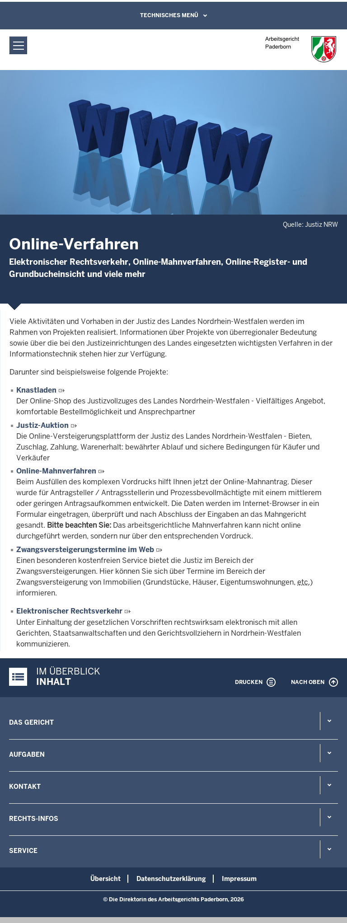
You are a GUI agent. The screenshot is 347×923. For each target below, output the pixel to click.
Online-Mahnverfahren (57, 471)
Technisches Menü (169, 15)
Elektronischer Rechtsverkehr (69, 611)
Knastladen (37, 390)
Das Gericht (31, 722)
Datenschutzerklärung (171, 879)
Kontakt (25, 786)
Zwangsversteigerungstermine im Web (86, 549)
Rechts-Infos (33, 819)
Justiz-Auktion (43, 425)
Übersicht (105, 879)
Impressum (239, 879)
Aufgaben (27, 754)
